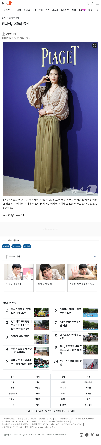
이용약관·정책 (59, 411)
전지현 (6, 246)
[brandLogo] (7, 3)
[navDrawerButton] (97, 3)
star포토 (16, 246)
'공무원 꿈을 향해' (20, 336)
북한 (63, 382)
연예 (38, 393)
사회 (38, 377)
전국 (12, 382)
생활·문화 (13, 393)
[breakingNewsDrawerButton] (92, 3)
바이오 (88, 388)
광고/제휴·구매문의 (44, 411)
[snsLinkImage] (81, 434)
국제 (88, 377)
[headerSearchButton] (87, 3)
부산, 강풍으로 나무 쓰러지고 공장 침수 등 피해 (71, 350)
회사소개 (29, 411)
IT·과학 (63, 388)
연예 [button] (4, 17)
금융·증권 (88, 382)
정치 (12, 377)
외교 (38, 382)
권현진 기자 (11, 34)
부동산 (38, 388)
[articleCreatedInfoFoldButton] (29, 38)
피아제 (27, 246)
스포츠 (63, 393)
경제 (63, 377)
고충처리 (71, 411)
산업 (12, 388)
